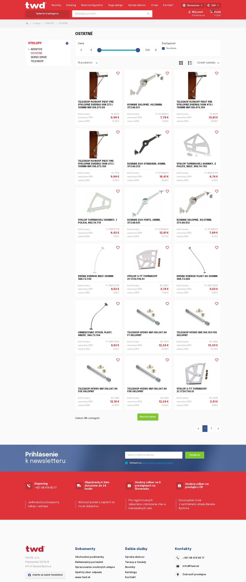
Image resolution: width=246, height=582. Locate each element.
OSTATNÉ (63, 23)
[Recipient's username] (153, 455)
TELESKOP (37, 61)
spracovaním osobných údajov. (158, 463)
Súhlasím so (152, 463)
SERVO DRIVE (39, 57)
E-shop (37, 23)
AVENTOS (36, 49)
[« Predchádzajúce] (198, 428)
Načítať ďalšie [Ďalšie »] (148, 417)
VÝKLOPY (49, 23)
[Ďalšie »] (218, 428)
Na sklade (171, 48)
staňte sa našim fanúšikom (45, 576)
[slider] (99, 50)
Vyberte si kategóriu (47, 14)
